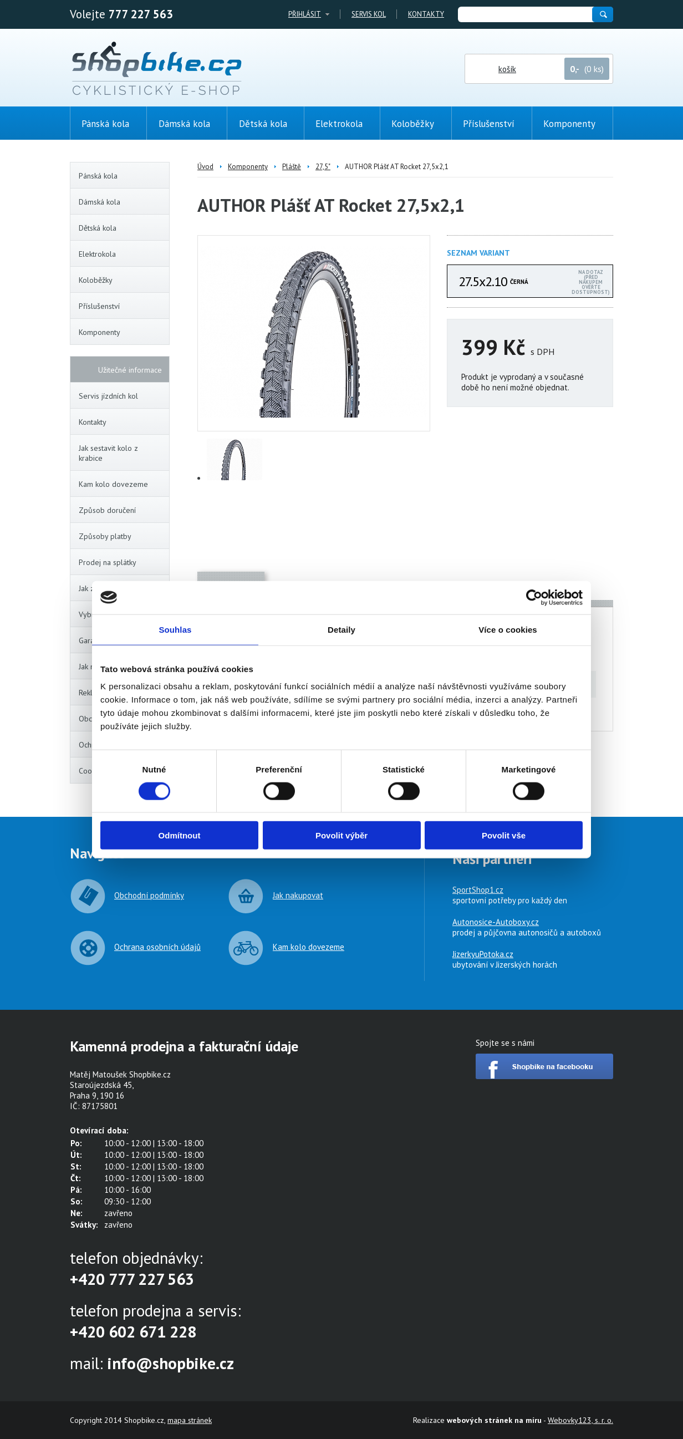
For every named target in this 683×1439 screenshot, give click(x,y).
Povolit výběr (341, 835)
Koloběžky (122, 280)
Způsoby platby (105, 536)
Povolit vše (504, 835)
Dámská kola (122, 202)
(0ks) (647, 198)
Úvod (205, 166)
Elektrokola (122, 254)
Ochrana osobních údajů (157, 947)
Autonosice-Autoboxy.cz (495, 922)
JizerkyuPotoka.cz (482, 954)
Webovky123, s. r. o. (580, 1420)
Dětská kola (122, 228)
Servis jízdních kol (108, 396)
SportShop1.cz (477, 889)
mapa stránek (189, 1420)
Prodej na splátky (107, 562)
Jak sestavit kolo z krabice (108, 453)
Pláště (291, 166)
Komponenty (122, 332)
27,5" (322, 166)
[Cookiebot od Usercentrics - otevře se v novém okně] (534, 597)
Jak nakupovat (298, 895)
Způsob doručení (107, 510)
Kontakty (426, 14)
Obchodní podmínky (149, 895)
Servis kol (368, 14)
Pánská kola (122, 176)
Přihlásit (304, 14)
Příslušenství (122, 306)
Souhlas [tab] (175, 629)
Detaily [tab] (341, 629)
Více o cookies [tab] (507, 629)
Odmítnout (180, 835)
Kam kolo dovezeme (113, 484)
